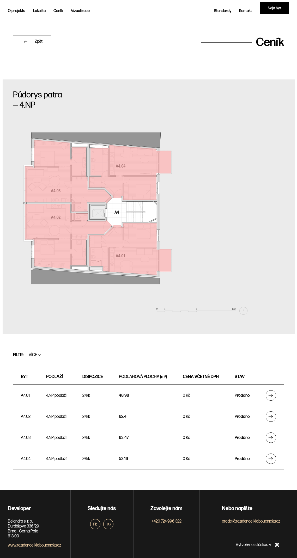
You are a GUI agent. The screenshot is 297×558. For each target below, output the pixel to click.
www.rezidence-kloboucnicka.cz (34, 545)
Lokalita (39, 11)
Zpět (39, 41)
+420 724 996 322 (166, 521)
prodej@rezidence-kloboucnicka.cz (251, 521)
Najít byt (274, 8)
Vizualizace (80, 11)
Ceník (58, 11)
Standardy (222, 11)
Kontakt (245, 11)
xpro (277, 545)
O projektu (16, 11)
